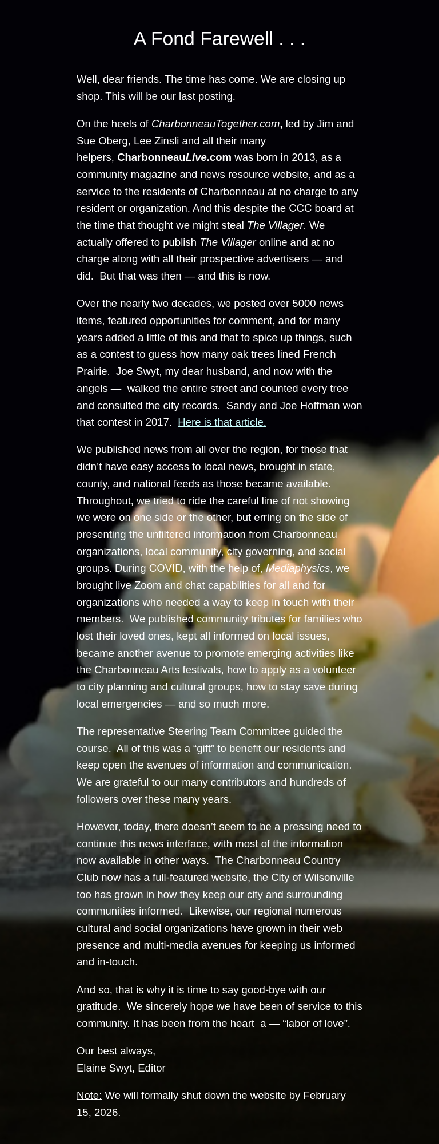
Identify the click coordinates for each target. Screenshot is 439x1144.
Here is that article (220, 422)
